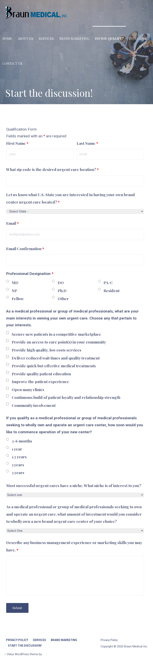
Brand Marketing (74, 38)
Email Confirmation (25, 248)
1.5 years (19, 456)
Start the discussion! (25, 645)
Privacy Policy (17, 640)
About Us (25, 38)
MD (15, 282)
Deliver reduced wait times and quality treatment (56, 357)
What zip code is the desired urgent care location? (52, 169)
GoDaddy (48, 654)
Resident (112, 290)
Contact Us (12, 63)
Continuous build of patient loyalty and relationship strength (66, 397)
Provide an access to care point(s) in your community (59, 341)
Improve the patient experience (40, 381)
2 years (18, 464)
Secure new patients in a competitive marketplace (56, 334)
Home (7, 38)
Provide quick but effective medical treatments (54, 365)
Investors (138, 38)
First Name (17, 143)
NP (14, 290)
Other (63, 298)
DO (61, 282)
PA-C (108, 282)
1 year (17, 448)
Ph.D (62, 290)
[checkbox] (7, 333)
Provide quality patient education (41, 373)
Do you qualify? (109, 38)
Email (12, 223)
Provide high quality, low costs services (46, 349)
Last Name (87, 143)
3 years (18, 472)
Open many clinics (28, 389)
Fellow (18, 298)
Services (46, 38)
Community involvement (34, 405)
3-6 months (22, 440)
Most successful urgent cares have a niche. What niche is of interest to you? (73, 485)
